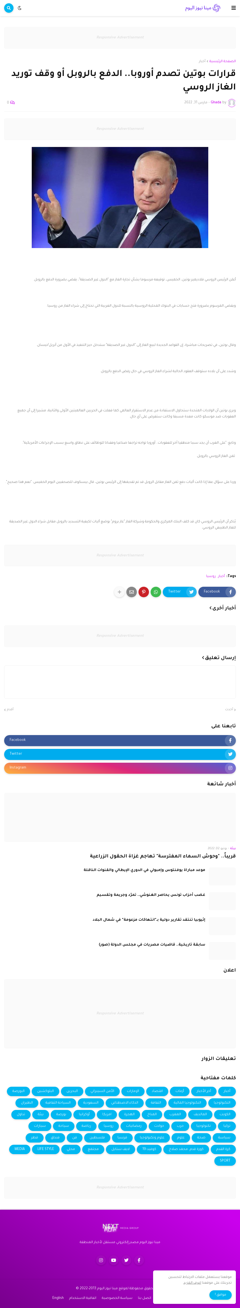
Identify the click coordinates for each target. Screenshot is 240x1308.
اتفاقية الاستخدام (82, 1298)
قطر (34, 1138)
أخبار (202, 62)
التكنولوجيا (222, 1103)
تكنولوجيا (203, 1126)
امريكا (106, 1115)
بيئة (41, 1115)
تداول (21, 1115)
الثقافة (156, 1103)
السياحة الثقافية (58, 1103)
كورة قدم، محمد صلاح (186, 1149)
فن (74, 1138)
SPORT (225, 1161)
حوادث (159, 1126)
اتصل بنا (144, 1298)
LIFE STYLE (46, 1149)
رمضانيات (134, 1126)
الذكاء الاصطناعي (124, 1103)
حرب (180, 1126)
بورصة (61, 1115)
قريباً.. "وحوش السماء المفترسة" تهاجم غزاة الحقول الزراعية (163, 856)
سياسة (224, 1138)
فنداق (55, 1138)
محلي (71, 1149)
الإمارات (133, 1091)
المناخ (152, 1115)
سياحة (63, 1126)
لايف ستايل (120, 1149)
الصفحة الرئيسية (222, 62)
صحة (201, 1138)
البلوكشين (45, 1091)
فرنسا (122, 1138)
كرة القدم (223, 1149)
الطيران (27, 1103)
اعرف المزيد (192, 1283)
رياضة (86, 1126)
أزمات (179, 1091)
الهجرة (129, 1115)
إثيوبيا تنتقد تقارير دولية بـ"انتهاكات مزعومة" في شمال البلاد (149, 920)
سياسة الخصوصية (117, 1298)
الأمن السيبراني (102, 1091)
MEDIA (20, 1149)
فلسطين (97, 1138)
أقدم (10, 710)
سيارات (40, 1126)
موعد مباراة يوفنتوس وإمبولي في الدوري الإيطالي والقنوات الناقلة (144, 870)
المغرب (175, 1115)
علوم (181, 1138)
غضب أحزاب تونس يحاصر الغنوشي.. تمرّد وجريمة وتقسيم (151, 895)
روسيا (211, 576)
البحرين (72, 1091)
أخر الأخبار (204, 1091)
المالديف (200, 1115)
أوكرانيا (84, 1115)
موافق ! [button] (220, 1295)
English (58, 1298)
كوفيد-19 (149, 1149)
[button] (233, 8)
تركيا (226, 1126)
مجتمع (93, 1149)
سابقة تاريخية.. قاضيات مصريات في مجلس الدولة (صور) (152, 945)
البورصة (18, 1091)
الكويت (225, 1115)
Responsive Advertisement (120, 38)
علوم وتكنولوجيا (152, 1138)
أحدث (229, 710)
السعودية (90, 1103)
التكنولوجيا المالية (187, 1103)
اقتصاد (157, 1091)
